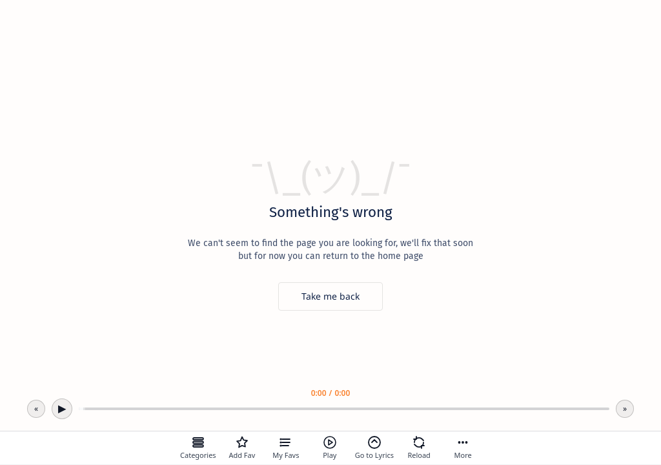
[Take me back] (330, 296)
